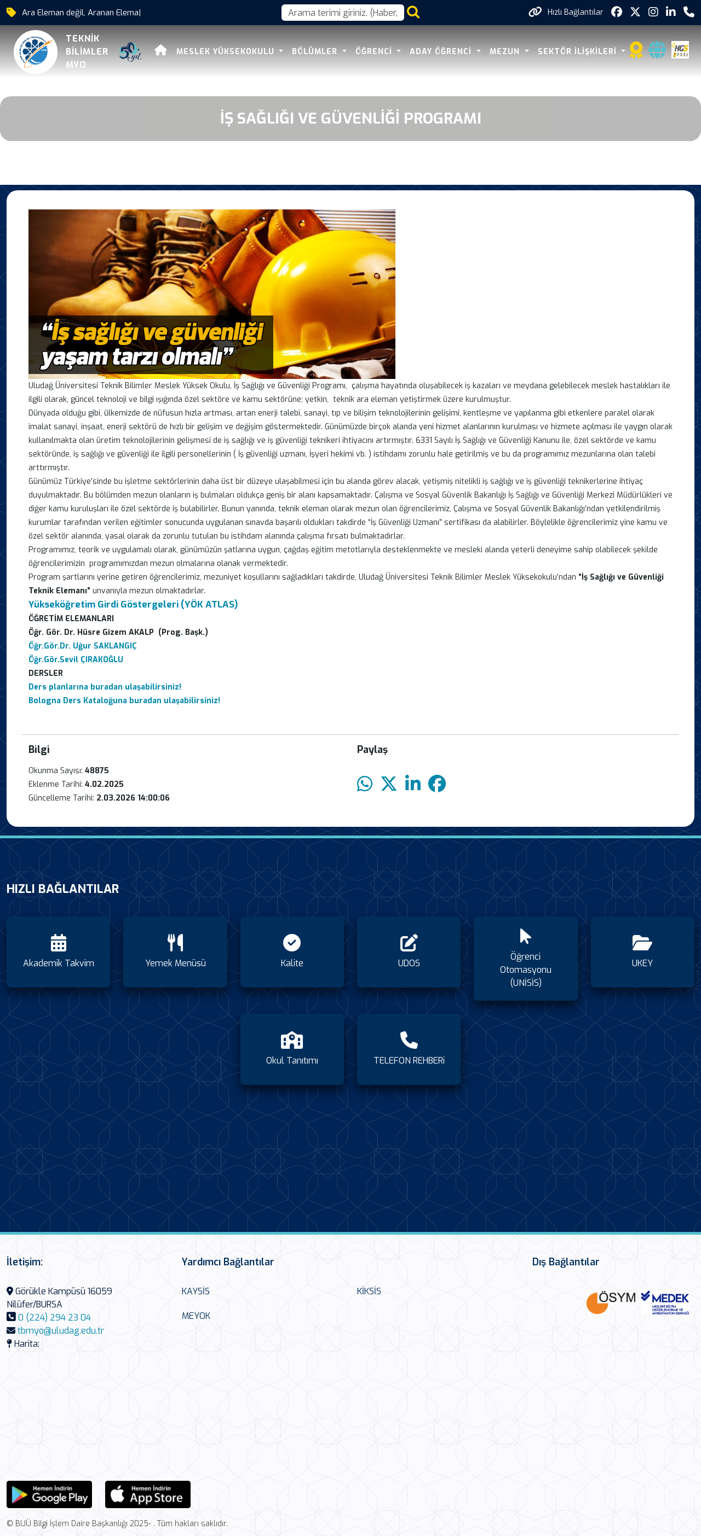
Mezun (505, 51)
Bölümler (316, 51)
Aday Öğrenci (442, 51)
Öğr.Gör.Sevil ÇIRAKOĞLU (75, 660)
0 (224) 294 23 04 (54, 1317)
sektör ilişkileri (578, 51)
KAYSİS (196, 1291)
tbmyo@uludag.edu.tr (61, 1330)
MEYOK (196, 1316)
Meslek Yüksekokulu (226, 51)
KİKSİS (369, 1291)
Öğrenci (374, 51)
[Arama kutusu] (342, 12)
